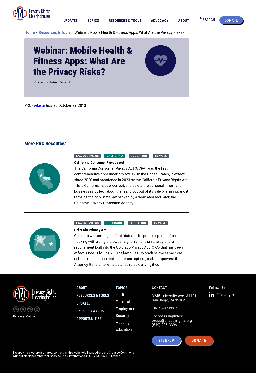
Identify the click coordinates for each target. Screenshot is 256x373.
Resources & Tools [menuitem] (125, 20)
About (81, 288)
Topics (121, 288)
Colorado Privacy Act (90, 230)
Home (29, 32)
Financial (123, 302)
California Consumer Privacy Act (99, 162)
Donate (231, 20)
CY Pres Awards (90, 311)
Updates (83, 303)
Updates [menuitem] (70, 20)
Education (124, 329)
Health (121, 295)
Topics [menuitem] (93, 20)
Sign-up (166, 340)
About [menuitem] (183, 20)
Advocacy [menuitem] (159, 20)
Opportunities (88, 318)
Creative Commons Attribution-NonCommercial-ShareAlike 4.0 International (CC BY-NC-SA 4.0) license (73, 354)
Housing (122, 322)
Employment (126, 309)
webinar (38, 105)
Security (122, 315)
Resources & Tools (54, 32)
